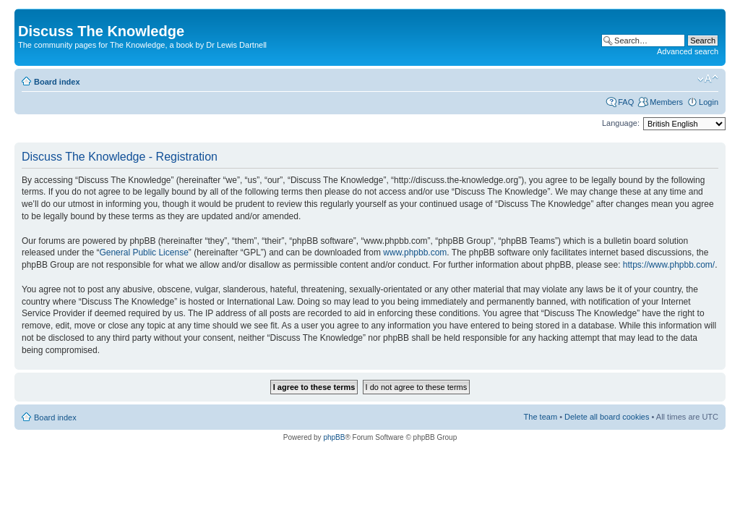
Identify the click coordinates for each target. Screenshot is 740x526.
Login (708, 102)
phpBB (334, 437)
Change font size (707, 78)
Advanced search (687, 51)
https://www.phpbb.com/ (669, 265)
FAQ (626, 102)
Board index (57, 81)
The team (540, 416)
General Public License (143, 252)
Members (666, 102)
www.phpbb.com (415, 252)
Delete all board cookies (606, 416)
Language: (621, 123)
